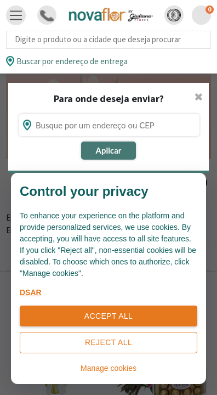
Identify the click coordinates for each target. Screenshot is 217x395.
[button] (174, 15)
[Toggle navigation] (16, 15)
